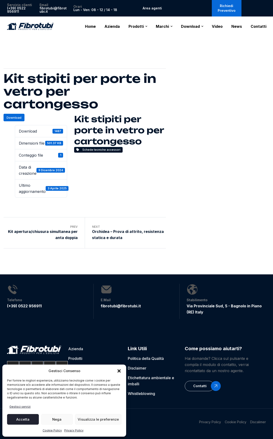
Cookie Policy (52, 430)
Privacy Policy (74, 430)
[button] (119, 371)
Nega (56, 419)
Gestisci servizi (20, 406)
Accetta (22, 419)
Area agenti (152, 8)
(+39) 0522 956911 (16, 9)
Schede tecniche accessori (98, 149)
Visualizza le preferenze (98, 419)
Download (14, 117)
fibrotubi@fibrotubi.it (53, 9)
